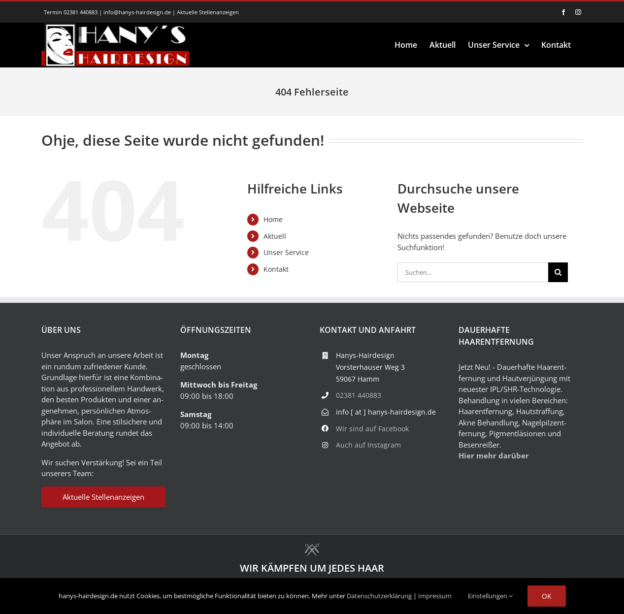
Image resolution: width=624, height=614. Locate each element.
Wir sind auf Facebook (372, 428)
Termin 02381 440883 (71, 12)
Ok (547, 596)
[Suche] (558, 272)
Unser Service (286, 252)
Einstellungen (490, 595)
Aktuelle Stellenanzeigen (208, 12)
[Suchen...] (473, 272)
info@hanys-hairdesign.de (137, 12)
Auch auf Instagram (368, 445)
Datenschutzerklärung (379, 595)
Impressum (435, 595)
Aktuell (274, 236)
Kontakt (276, 269)
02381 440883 (358, 395)
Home (273, 219)
